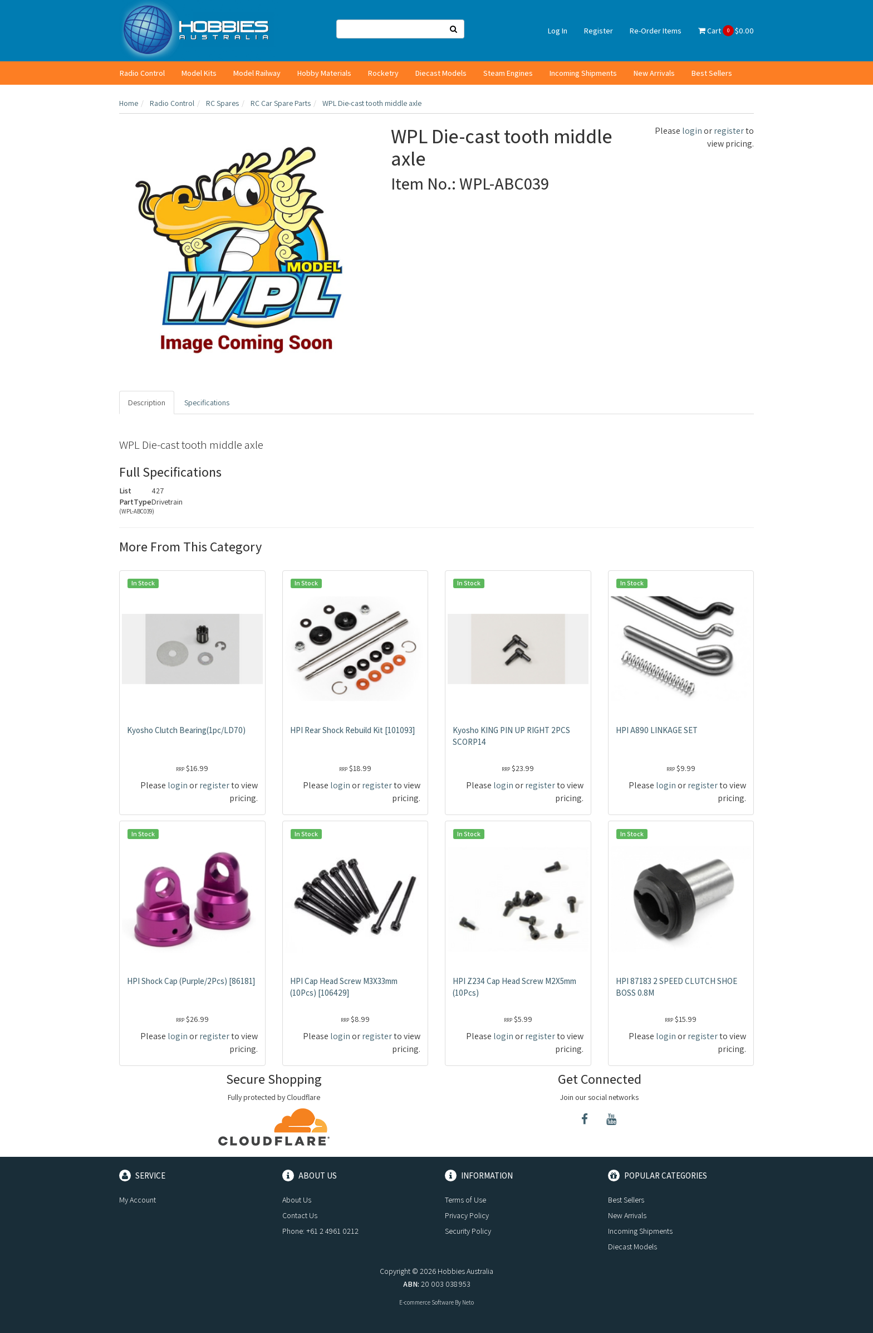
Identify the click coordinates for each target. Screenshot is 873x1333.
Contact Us (299, 1215)
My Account (137, 1200)
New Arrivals (654, 73)
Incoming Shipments (583, 73)
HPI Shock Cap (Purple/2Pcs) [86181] (191, 981)
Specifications (206, 403)
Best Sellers (711, 73)
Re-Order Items (655, 31)
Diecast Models (441, 73)
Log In (557, 31)
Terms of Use (465, 1200)
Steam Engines (508, 73)
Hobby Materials (324, 73)
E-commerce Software (426, 1302)
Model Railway (257, 73)
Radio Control (142, 73)
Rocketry (383, 73)
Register (598, 31)
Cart (726, 30)
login (692, 131)
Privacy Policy (467, 1215)
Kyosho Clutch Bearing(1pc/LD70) (186, 730)
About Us (296, 1200)
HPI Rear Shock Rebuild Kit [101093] (352, 730)
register (729, 131)
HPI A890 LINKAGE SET (657, 730)
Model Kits (199, 73)
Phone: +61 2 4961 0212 (320, 1231)
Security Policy (468, 1231)
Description (146, 403)
